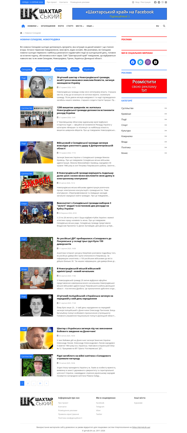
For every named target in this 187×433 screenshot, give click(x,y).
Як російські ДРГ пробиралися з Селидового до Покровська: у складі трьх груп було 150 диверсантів (84, 240)
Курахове (138, 401)
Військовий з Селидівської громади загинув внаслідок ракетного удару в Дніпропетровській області (85, 145)
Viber (98, 409)
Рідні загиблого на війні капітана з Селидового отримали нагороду (84, 356)
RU (157, 26)
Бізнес (144, 153)
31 (40, 382)
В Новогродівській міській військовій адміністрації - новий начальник (79, 269)
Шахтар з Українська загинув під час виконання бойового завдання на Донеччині (84, 329)
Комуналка (144, 136)
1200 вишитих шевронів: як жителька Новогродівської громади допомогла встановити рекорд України (85, 110)
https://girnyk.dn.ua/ (141, 426)
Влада (24, 268)
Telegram (100, 405)
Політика (144, 147)
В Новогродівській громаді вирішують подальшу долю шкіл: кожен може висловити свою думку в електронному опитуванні (85, 175)
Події (23, 78)
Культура (144, 130)
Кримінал (144, 113)
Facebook (100, 401)
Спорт (24, 203)
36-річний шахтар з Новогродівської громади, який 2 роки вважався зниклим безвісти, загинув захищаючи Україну (85, 80)
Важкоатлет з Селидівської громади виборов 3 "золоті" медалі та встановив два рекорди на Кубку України (84, 205)
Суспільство (26, 108)
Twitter (99, 413)
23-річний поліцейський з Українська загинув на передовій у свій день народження (85, 296)
